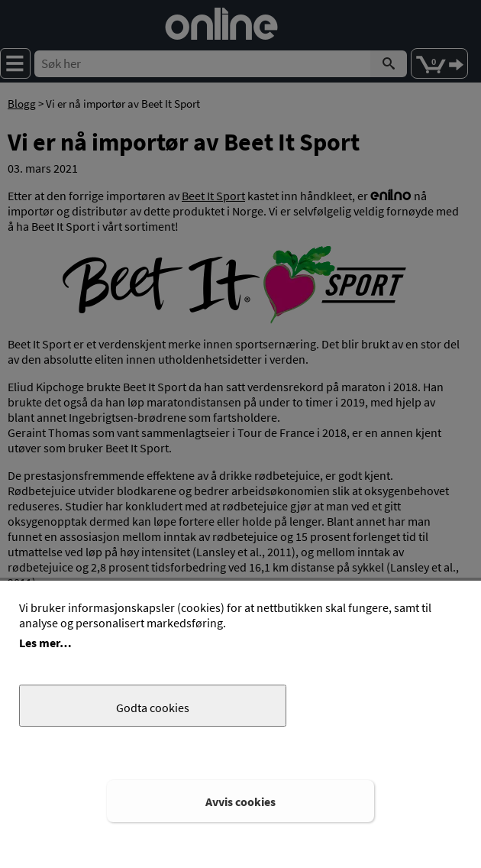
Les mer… (45, 642)
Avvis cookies (240, 801)
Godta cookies (152, 707)
